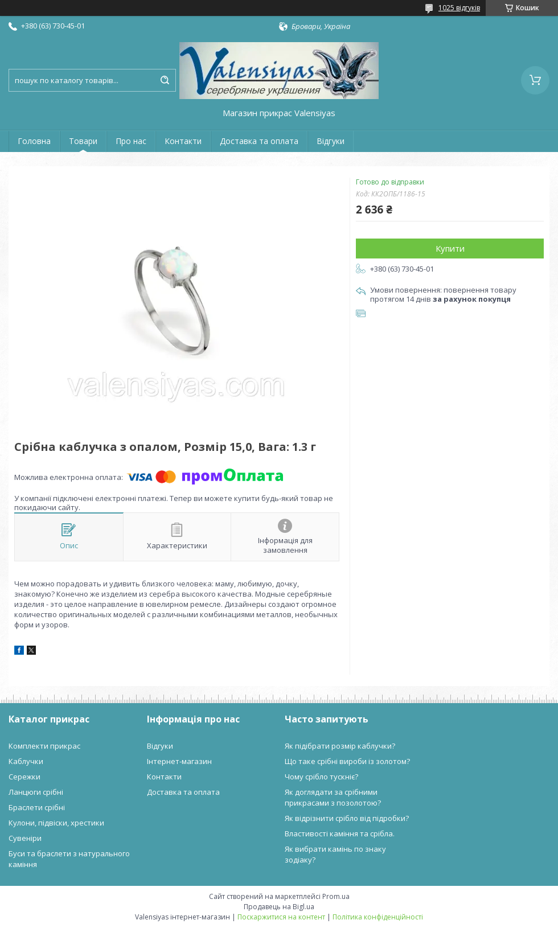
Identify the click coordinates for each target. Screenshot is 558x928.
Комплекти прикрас (44, 746)
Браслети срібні (37, 807)
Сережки (24, 776)
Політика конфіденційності (378, 917)
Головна (34, 140)
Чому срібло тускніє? (321, 776)
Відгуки (330, 140)
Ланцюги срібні (36, 792)
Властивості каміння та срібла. (340, 833)
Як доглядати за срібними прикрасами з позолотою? (333, 797)
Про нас (131, 140)
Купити (450, 248)
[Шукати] (164, 80)
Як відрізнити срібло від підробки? (347, 818)
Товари (83, 140)
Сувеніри (25, 838)
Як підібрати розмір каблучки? (340, 746)
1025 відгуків (459, 8)
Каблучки (26, 761)
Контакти (183, 140)
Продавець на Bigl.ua (279, 906)
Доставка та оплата (259, 140)
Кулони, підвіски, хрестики (56, 823)
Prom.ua (336, 896)
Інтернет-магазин (179, 761)
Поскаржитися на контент (281, 917)
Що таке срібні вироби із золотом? (347, 761)
